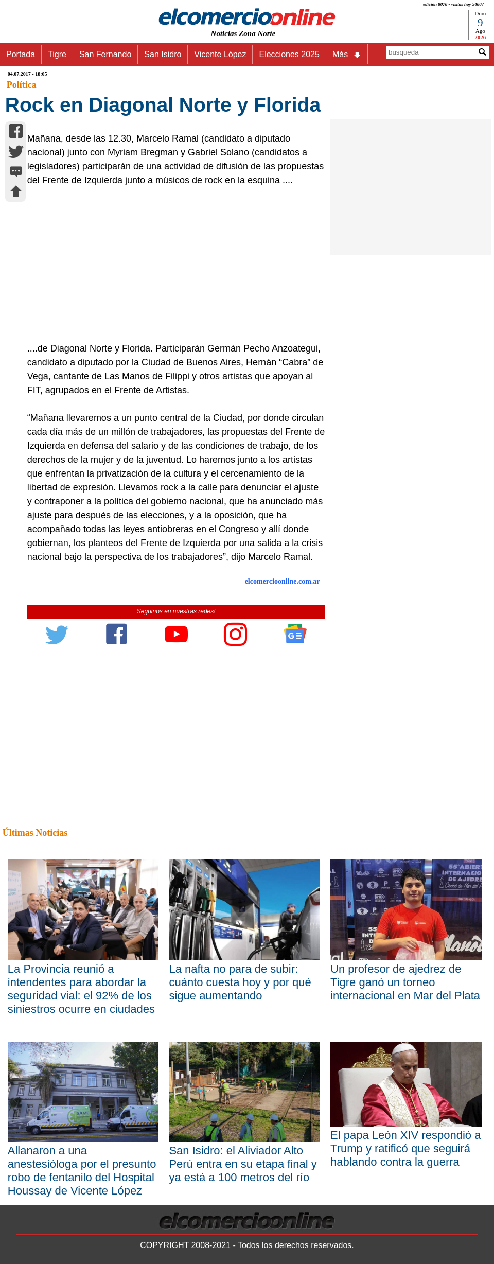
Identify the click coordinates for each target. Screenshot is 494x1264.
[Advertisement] (171, 264)
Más (346, 54)
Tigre (57, 54)
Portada (20, 54)
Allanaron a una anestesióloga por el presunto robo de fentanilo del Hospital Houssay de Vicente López (82, 1170)
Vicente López (220, 54)
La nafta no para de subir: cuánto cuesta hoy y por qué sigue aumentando (240, 982)
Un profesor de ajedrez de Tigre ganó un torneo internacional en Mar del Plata (405, 982)
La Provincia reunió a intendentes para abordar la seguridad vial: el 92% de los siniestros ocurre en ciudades (81, 988)
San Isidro (162, 54)
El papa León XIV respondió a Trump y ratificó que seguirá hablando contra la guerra (405, 1148)
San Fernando (105, 54)
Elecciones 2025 (289, 54)
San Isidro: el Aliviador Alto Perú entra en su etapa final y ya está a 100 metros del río (242, 1164)
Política (22, 85)
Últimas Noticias (35, 833)
